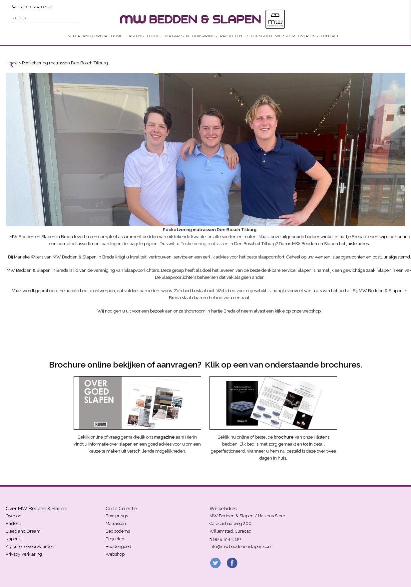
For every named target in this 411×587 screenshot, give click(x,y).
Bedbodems (118, 531)
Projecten (115, 538)
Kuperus (14, 538)
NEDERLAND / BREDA (88, 36)
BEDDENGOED (258, 36)
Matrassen (116, 523)
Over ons (14, 515)
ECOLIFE (154, 36)
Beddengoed (118, 546)
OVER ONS (308, 36)
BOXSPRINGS (204, 36)
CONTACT (330, 36)
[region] (205, 149)
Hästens (13, 523)
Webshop (115, 554)
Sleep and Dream (23, 531)
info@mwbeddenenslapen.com (240, 546)
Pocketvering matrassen (204, 243)
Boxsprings (117, 515)
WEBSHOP (285, 36)
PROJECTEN (231, 36)
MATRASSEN (177, 36)
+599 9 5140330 (225, 538)
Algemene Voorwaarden (30, 546)
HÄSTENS (135, 36)
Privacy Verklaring (24, 554)
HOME (116, 36)
